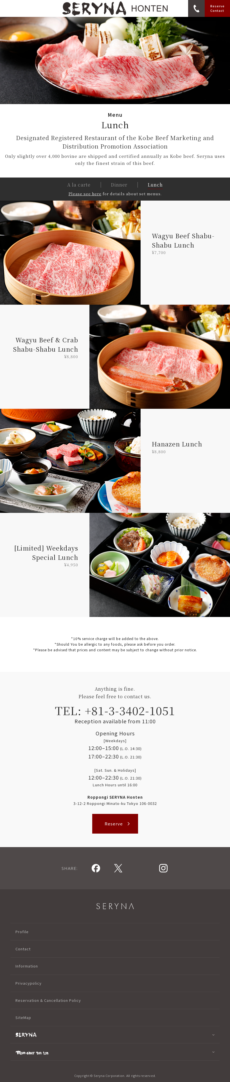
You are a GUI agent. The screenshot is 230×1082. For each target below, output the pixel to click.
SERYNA (115, 906)
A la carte (79, 184)
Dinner (119, 184)
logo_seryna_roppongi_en (115, 8)
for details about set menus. (115, 193)
